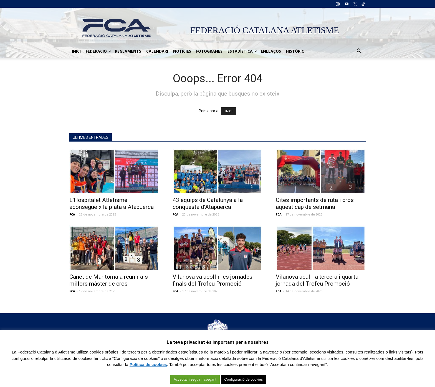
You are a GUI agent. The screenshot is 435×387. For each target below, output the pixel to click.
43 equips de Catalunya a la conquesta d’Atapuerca (208, 203)
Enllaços (271, 51)
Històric (295, 51)
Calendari (157, 51)
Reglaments (128, 51)
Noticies (182, 51)
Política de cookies (148, 364)
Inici (76, 51)
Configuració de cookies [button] (243, 379)
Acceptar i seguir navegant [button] (195, 379)
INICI (228, 111)
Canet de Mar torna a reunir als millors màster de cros (108, 280)
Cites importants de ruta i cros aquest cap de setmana (315, 203)
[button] (359, 51)
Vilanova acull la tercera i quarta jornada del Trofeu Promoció (317, 280)
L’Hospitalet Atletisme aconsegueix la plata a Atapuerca (111, 203)
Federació (98, 51)
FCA (72, 214)
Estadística (242, 51)
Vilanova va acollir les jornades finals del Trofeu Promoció (212, 280)
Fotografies (209, 51)
